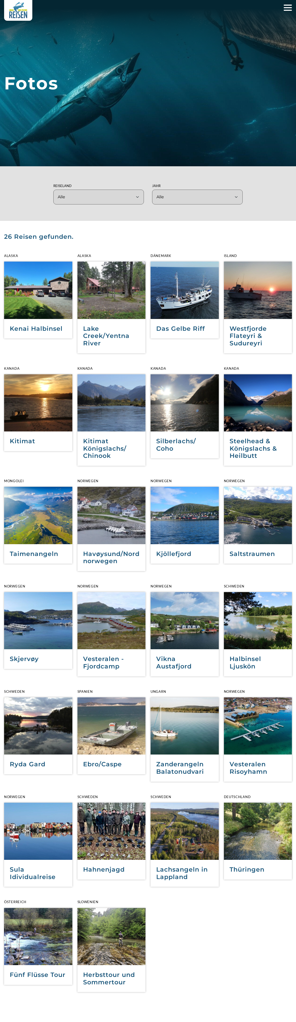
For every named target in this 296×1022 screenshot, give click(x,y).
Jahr (156, 186)
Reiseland (62, 186)
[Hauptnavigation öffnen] (288, 7)
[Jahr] (197, 197)
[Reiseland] (98, 197)
